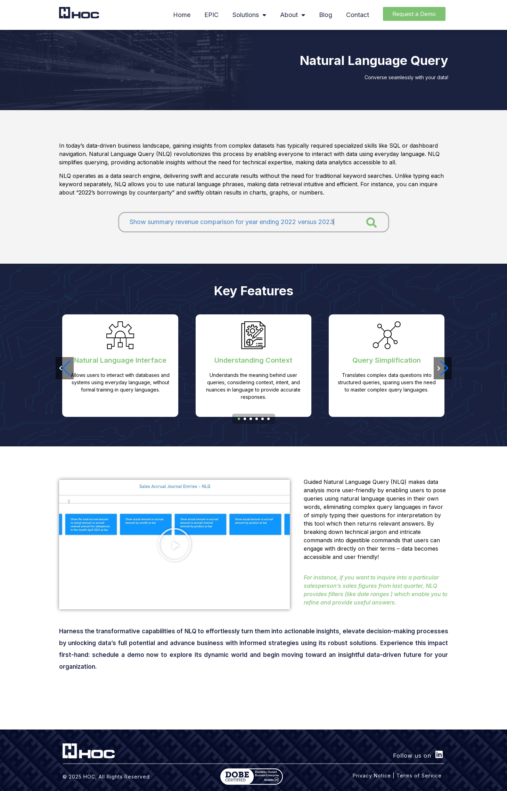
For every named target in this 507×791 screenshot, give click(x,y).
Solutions (249, 15)
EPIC (211, 14)
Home (181, 14)
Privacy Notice (372, 775)
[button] (443, 368)
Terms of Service (419, 775)
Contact (357, 14)
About (292, 15)
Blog (325, 14)
